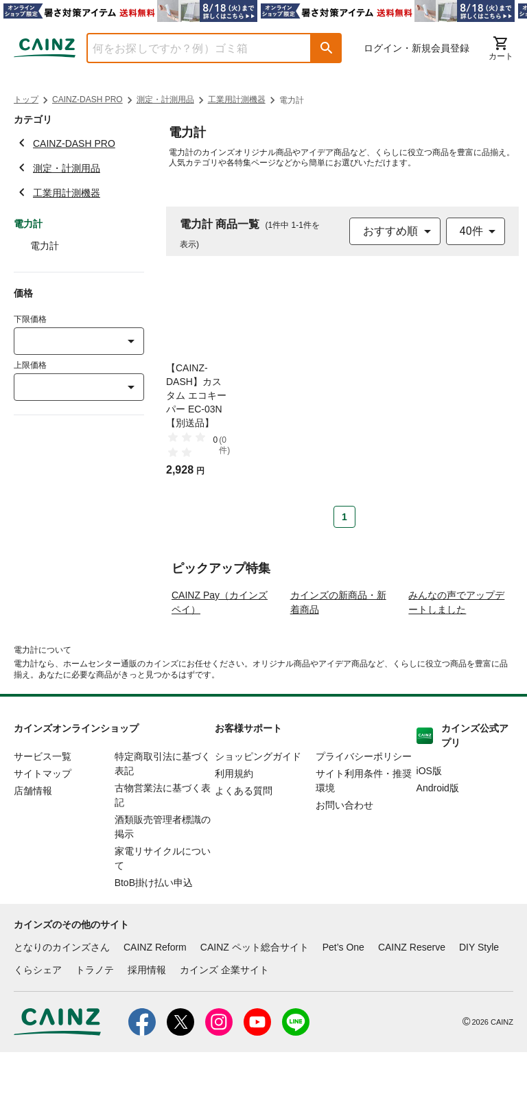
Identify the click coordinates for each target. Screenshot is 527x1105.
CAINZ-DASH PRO (87, 99)
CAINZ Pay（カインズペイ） (220, 654)
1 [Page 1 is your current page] (344, 516)
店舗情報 (33, 842)
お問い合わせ (344, 857)
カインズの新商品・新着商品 (338, 654)
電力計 (44, 245)
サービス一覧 (42, 808)
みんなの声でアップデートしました (456, 654)
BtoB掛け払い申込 (154, 934)
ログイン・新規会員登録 (416, 48)
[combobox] (189, 48)
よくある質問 (243, 842)
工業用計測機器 (237, 99)
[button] (327, 48)
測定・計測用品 (165, 99)
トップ (26, 99)
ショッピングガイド (258, 808)
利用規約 (234, 825)
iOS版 (429, 822)
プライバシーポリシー (364, 808)
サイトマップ (42, 825)
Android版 (438, 840)
